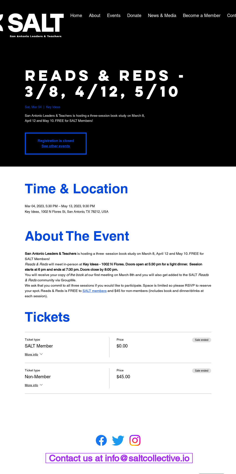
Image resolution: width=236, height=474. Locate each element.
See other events (56, 146)
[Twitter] (118, 440)
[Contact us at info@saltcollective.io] (119, 458)
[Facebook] (101, 440)
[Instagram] (135, 440)
